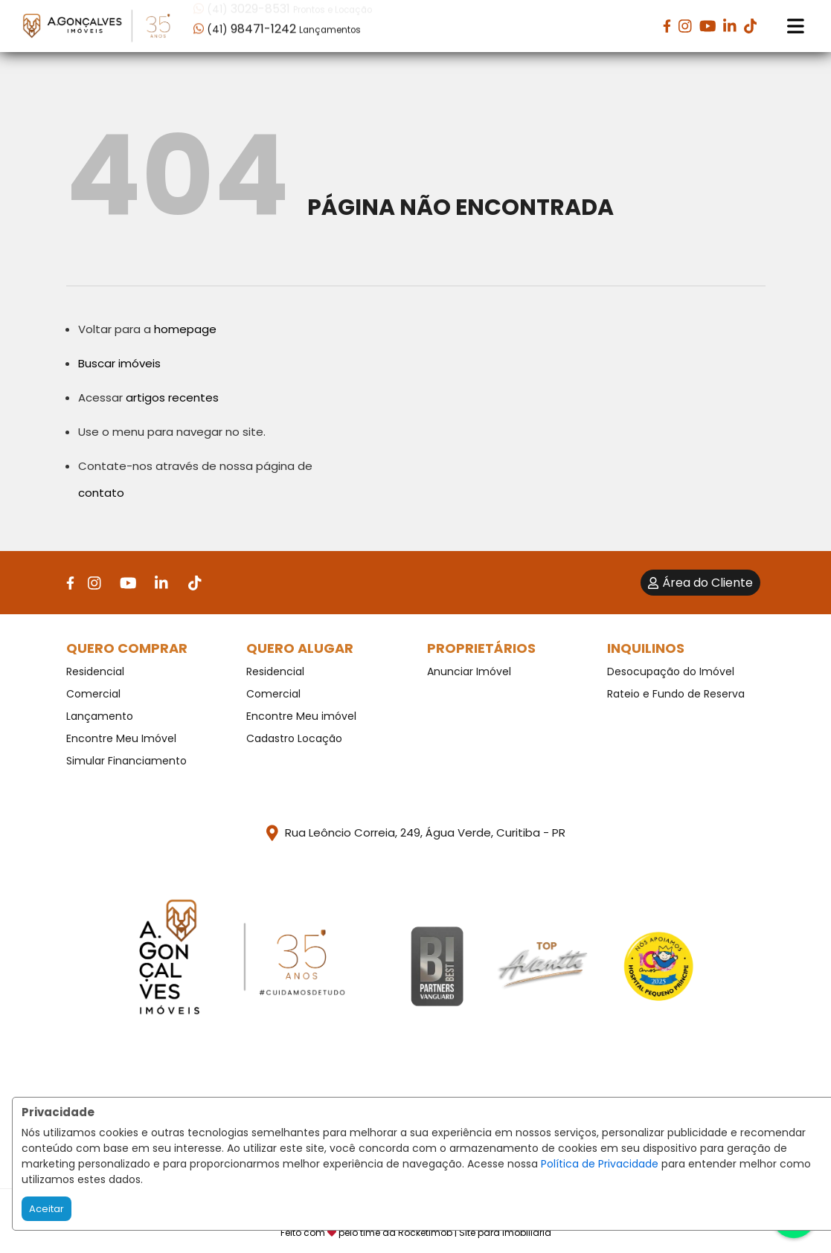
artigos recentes (172, 397)
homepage (185, 329)
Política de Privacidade (599, 1163)
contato (101, 492)
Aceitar (46, 1209)
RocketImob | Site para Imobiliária (474, 1232)
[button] (288, 24)
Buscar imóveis (119, 363)
